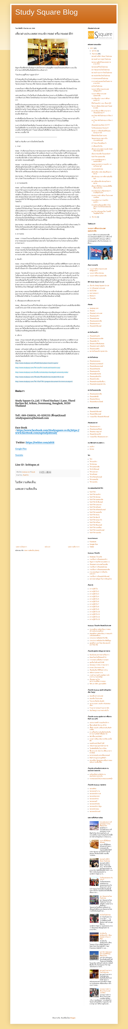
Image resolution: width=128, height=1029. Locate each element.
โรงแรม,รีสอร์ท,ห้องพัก (97, 701)
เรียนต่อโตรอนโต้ (95, 434)
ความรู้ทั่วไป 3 (94, 594)
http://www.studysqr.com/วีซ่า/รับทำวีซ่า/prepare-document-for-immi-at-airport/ (44, 381)
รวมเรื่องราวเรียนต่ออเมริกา (99, 559)
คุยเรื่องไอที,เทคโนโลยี (97, 662)
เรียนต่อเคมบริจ (95, 371)
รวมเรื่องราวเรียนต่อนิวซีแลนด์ (99, 576)
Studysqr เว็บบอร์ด (96, 557)
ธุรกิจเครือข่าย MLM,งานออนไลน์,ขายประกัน (98, 775)
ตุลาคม (94, 51)
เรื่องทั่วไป (25, 475)
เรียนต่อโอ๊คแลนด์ (95, 414)
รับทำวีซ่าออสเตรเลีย (98, 157)
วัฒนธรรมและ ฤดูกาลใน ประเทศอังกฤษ (99, 139)
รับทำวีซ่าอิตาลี (95, 517)
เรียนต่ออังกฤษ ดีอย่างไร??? (101, 125)
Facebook (93, 542)
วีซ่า (91, 459)
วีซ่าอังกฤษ (93, 464)
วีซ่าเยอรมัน (93, 482)
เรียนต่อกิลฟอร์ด (95, 369)
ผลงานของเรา (94, 293)
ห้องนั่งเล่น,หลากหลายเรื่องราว (99, 655)
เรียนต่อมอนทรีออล (96, 429)
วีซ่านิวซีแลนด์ (94, 469)
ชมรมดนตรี (93, 801)
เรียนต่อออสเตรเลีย (96, 321)
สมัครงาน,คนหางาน (96, 672)
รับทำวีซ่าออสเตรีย (96, 512)
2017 (92, 48)
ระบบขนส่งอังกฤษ (97, 169)
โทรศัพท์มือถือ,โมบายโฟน (98, 748)
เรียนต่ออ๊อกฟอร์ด (95, 374)
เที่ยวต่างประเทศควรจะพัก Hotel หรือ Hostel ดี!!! (102, 150)
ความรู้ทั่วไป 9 (94, 609)
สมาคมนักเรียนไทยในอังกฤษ (101, 76)
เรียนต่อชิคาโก (94, 341)
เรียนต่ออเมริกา (95, 316)
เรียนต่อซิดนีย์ (94, 396)
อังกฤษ (92, 449)
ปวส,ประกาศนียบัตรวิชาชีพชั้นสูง (100, 640)
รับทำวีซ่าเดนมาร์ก (96, 520)
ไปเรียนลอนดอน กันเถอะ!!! (100, 128)
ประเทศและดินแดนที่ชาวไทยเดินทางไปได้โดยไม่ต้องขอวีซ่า (101, 206)
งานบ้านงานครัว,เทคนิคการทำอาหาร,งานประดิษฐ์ (100, 676)
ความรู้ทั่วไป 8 (94, 606)
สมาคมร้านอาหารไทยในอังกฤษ (102, 73)
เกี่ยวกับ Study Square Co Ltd (99, 285)
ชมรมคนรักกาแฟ (95, 793)
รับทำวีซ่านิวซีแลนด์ (96, 502)
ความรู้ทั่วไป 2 (94, 591)
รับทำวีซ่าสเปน (94, 515)
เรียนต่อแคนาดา (95, 323)
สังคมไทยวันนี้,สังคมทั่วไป (98, 657)
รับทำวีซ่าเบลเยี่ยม (96, 527)
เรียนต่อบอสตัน (94, 349)
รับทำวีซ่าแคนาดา (96, 505)
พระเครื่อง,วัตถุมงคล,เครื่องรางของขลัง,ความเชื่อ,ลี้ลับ (101, 761)
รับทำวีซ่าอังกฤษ (95, 497)
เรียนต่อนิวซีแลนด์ (95, 326)
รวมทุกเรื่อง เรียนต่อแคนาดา (99, 437)
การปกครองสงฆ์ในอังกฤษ (100, 78)
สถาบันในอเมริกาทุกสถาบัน (98, 351)
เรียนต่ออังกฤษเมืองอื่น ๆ (97, 381)
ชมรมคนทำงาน (95, 791)
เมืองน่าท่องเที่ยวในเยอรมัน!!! (101, 154)
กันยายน (95, 54)
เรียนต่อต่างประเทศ (96, 313)
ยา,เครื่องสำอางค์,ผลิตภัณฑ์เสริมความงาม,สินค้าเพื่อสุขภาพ (100, 733)
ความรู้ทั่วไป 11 (95, 614)
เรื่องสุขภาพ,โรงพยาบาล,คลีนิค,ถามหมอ (98, 680)
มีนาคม (94, 217)
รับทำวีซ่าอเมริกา (95, 494)
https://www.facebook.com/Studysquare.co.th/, (43, 430)
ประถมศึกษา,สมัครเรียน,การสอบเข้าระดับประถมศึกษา (100, 630)
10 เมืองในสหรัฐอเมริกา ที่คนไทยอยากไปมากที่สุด (106, 936)
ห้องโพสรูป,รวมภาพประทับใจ (99, 710)
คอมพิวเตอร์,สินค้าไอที (97, 743)
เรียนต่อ (92, 311)
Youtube (19, 455)
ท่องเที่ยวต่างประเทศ (96, 696)
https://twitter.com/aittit (40, 442)
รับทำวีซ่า (93, 492)
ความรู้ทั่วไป (94, 589)
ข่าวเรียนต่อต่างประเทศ (97, 288)
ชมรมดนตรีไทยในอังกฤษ (100, 67)
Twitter (92, 547)
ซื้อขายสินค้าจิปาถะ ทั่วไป (98, 725)
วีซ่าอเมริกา (93, 461)
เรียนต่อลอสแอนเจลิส (96, 338)
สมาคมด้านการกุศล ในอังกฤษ (101, 59)
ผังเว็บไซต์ (93, 291)
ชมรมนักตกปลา (95, 796)
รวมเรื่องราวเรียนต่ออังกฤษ (98, 567)
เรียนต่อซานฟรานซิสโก (97, 346)
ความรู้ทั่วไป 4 (94, 596)
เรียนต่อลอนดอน (95, 361)
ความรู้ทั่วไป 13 (95, 619)
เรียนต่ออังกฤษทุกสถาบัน (98, 384)
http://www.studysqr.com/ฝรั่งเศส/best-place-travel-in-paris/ (36, 363)
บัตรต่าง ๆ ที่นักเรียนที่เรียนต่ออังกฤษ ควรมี (101, 131)
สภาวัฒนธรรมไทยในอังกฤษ (101, 70)
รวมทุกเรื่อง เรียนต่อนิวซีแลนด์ (99, 417)
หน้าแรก (47, 547)
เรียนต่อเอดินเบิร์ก (95, 376)
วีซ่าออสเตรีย (94, 479)
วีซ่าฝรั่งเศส (93, 474)
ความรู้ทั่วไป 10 (95, 612)
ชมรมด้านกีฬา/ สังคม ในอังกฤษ (102, 56)
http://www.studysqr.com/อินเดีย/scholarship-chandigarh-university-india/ (41, 372)
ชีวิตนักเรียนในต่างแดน (99, 135)
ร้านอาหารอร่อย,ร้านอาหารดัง (99, 708)
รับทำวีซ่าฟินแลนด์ (96, 525)
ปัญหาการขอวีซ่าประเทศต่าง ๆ (100, 562)
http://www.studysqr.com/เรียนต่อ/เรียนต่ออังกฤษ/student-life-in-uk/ (39, 377)
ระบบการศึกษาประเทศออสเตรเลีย (99, 94)
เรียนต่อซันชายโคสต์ (96, 402)
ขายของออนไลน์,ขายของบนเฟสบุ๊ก (101, 778)
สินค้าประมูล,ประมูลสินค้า (98, 758)
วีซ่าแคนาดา (94, 472)
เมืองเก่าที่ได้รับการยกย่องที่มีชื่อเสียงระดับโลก (102, 187)
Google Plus (21, 448)
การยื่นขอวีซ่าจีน (97, 146)
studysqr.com (94, 308)
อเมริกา (92, 446)
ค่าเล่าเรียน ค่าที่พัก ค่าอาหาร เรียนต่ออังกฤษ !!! (101, 111)
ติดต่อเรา (93, 296)
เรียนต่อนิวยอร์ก (95, 336)
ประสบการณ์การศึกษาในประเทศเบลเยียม (105, 991)
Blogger (72, 1018)
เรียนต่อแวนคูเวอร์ (96, 431)
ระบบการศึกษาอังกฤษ (97, 273)
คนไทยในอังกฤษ (97, 86)
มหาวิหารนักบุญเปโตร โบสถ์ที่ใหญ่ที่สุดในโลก (101, 212)
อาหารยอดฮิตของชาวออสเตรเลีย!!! (99, 160)
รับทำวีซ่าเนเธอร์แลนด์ (97, 530)
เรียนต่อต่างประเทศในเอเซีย (99, 564)
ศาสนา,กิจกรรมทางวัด (97, 667)
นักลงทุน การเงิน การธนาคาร (99, 665)
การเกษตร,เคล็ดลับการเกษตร (99, 660)
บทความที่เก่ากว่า (74, 547)
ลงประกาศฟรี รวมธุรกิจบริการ (99, 722)
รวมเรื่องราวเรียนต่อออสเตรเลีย (100, 569)
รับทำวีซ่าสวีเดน (95, 522)
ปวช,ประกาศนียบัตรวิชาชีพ (99, 638)
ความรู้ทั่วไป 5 (94, 599)
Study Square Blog (46, 12)
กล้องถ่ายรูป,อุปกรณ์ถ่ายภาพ (99, 746)
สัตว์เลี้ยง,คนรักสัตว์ (96, 736)
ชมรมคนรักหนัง (95, 804)
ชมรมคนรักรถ (94, 799)
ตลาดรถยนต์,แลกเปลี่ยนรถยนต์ (100, 755)
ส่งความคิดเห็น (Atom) (31, 550)
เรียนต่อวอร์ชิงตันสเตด (97, 343)
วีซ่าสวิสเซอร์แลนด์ (96, 477)
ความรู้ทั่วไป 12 (95, 617)
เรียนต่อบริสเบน (95, 399)
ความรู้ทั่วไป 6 (94, 601)
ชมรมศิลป (93, 788)
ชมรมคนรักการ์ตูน (96, 806)
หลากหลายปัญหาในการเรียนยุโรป (101, 579)
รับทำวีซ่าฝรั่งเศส (95, 507)
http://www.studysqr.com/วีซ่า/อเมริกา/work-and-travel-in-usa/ (37, 368)
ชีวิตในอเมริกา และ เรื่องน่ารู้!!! (101, 103)
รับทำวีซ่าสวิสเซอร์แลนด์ (98, 510)
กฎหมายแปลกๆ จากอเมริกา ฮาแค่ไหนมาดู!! (102, 165)
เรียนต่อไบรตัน (94, 379)
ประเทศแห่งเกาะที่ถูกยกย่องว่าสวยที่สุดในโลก (101, 191)
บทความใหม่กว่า (21, 547)
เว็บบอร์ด (93, 298)
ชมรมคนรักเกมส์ (95, 811)
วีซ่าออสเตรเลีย (95, 467)
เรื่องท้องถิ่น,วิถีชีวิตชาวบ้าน (99, 670)
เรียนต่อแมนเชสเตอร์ (96, 364)
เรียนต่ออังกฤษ (94, 318)
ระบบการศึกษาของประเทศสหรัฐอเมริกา (100, 90)
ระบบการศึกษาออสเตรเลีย (98, 276)
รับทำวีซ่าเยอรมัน (95, 532)
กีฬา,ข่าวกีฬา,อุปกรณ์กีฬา (98, 684)
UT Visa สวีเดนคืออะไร (99, 143)
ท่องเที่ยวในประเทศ (96, 698)
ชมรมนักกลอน (94, 809)
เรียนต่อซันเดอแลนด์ (96, 366)
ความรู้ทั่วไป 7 (94, 604)
